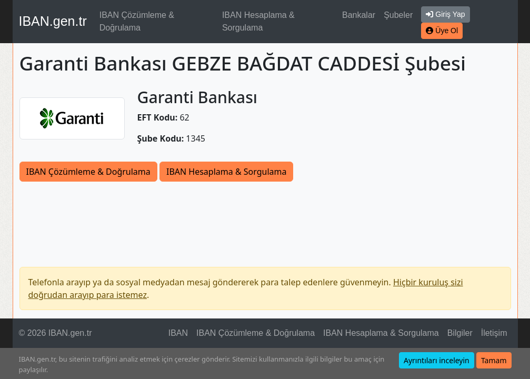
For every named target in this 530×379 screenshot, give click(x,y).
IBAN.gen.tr (53, 21)
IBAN (178, 332)
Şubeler (398, 15)
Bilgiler (460, 332)
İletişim (494, 332)
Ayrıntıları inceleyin (436, 360)
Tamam (494, 360)
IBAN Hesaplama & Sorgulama (258, 21)
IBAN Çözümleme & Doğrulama (136, 21)
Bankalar (358, 15)
